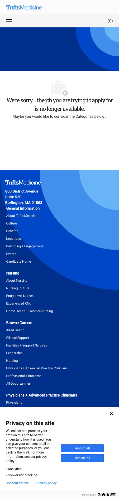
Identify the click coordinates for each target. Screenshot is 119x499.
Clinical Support (17, 338)
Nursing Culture (17, 288)
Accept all (82, 448)
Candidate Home (18, 261)
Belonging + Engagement (24, 246)
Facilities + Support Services (26, 345)
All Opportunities (18, 383)
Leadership (14, 353)
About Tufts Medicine (21, 216)
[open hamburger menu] (9, 20)
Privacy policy (46, 483)
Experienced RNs (18, 303)
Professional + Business (23, 376)
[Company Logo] (27, 7)
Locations (13, 238)
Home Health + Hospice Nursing (29, 311)
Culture (11, 223)
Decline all (82, 458)
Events (11, 254)
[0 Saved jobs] (109, 21)
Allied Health (15, 330)
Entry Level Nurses (19, 296)
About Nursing (17, 280)
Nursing (12, 360)
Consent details (17, 483)
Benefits (12, 231)
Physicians (14, 402)
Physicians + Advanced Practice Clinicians (37, 368)
